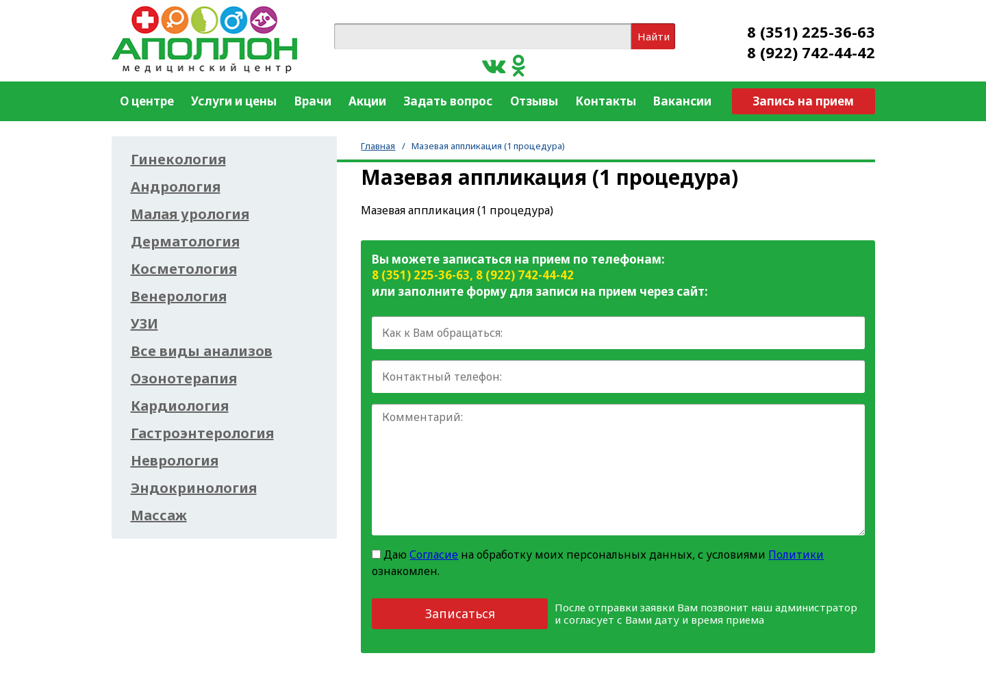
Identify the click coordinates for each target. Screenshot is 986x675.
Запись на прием (803, 101)
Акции (367, 101)
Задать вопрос (447, 101)
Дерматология (185, 242)
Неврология (174, 461)
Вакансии (682, 101)
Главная (378, 146)
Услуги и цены (234, 101)
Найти (653, 36)
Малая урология (190, 214)
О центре (147, 101)
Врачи (312, 101)
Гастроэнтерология (202, 433)
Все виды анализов (202, 351)
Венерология (179, 296)
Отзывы (534, 101)
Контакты (605, 101)
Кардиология (180, 406)
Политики (796, 554)
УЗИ (144, 324)
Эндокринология (194, 488)
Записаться (460, 613)
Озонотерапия (184, 378)
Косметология (184, 269)
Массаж (159, 515)
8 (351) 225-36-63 (811, 31)
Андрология (175, 187)
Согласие (433, 554)
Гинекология (178, 159)
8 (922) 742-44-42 (811, 52)
